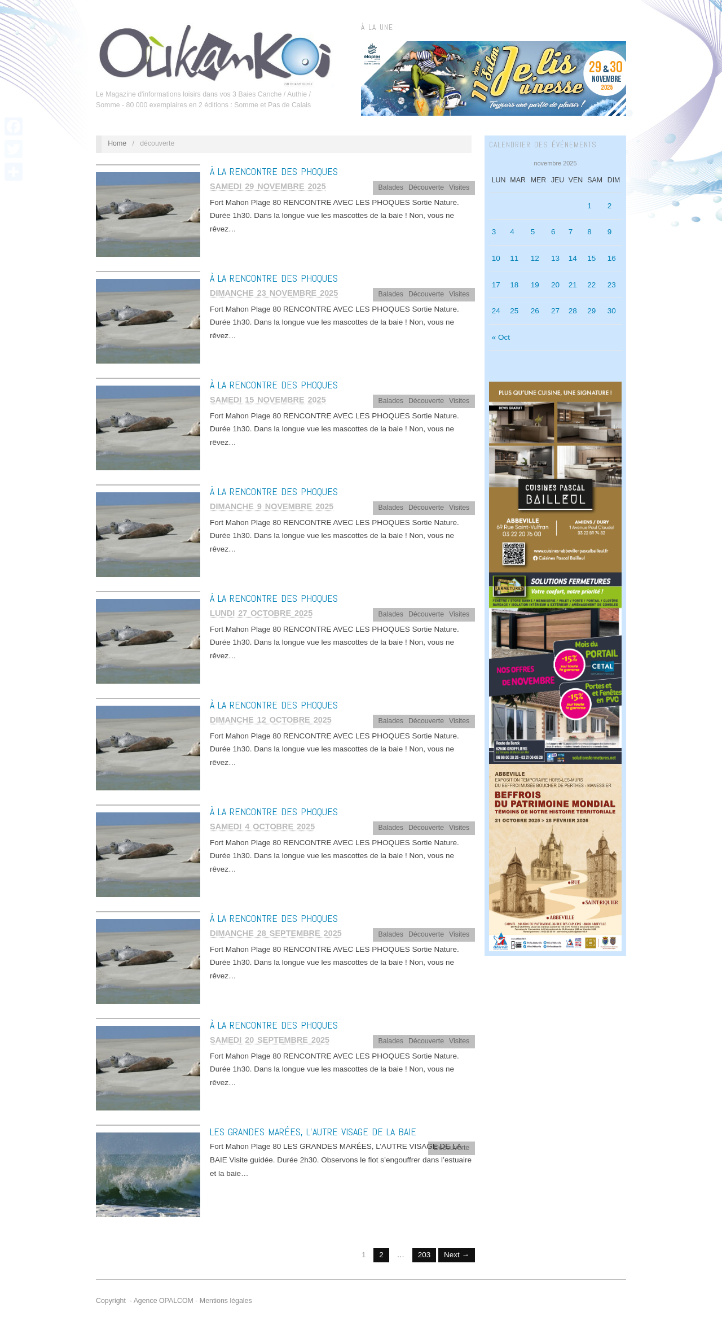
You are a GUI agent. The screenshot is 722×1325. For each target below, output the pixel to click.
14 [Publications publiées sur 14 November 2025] (573, 258)
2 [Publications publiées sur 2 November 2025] (609, 206)
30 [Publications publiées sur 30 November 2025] (611, 311)
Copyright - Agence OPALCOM (144, 1301)
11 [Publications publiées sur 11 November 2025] (514, 258)
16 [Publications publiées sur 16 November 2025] (611, 258)
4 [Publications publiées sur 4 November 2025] (512, 232)
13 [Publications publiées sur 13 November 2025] (555, 258)
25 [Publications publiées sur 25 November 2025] (514, 311)
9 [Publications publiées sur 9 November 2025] (609, 232)
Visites (459, 187)
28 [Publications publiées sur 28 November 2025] (573, 311)
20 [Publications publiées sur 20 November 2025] (555, 285)
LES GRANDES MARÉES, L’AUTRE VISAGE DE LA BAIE (313, 1131)
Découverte (426, 187)
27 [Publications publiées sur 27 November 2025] (555, 311)
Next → (456, 1254)
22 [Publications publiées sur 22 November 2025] (591, 285)
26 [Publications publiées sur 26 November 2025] (535, 311)
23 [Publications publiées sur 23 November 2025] (611, 285)
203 (424, 1254)
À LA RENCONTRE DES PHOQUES (274, 171)
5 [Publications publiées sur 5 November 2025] (533, 232)
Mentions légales (226, 1301)
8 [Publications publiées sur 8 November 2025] (589, 232)
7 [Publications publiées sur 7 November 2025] (571, 232)
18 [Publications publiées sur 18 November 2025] (514, 285)
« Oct (501, 337)
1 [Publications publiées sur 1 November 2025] (589, 206)
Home (117, 143)
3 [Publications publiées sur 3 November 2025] (494, 232)
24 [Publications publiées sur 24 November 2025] (496, 311)
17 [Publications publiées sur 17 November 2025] (496, 285)
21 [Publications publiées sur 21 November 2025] (573, 285)
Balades (390, 187)
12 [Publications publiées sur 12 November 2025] (535, 258)
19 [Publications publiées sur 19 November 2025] (535, 285)
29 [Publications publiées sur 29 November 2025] (591, 311)
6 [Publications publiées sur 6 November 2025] (553, 232)
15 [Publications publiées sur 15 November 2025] (591, 258)
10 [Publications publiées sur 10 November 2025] (496, 258)
